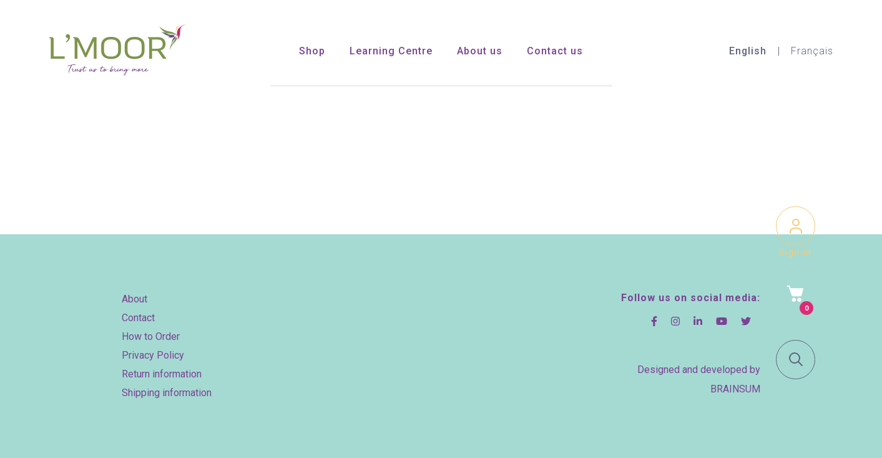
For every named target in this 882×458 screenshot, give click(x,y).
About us (479, 51)
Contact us (555, 51)
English (747, 51)
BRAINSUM (735, 389)
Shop (312, 51)
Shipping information (167, 393)
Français (812, 51)
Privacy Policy (153, 355)
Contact (138, 318)
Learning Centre (391, 51)
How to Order (151, 336)
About (134, 299)
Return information (162, 374)
